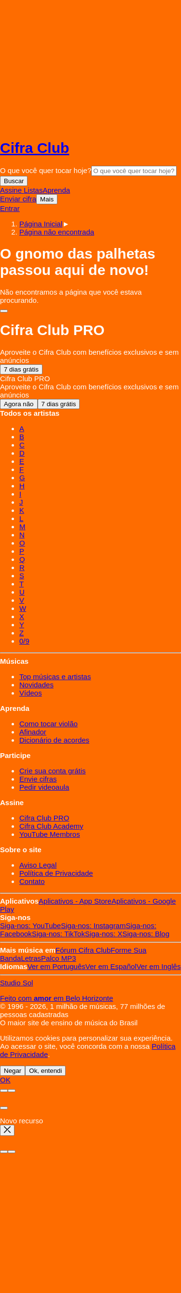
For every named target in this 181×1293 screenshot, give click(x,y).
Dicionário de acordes (54, 740)
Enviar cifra (18, 199)
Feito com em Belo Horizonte (56, 998)
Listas (33, 190)
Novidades (36, 685)
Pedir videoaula (44, 787)
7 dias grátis (21, 369)
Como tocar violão (48, 724)
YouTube (30, 925)
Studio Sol (16, 983)
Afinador (32, 732)
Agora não (19, 404)
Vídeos (30, 693)
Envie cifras (38, 779)
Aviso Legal (37, 865)
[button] (56, 232)
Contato (32, 881)
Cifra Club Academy (51, 826)
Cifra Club (34, 148)
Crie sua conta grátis (52, 771)
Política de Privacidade (56, 873)
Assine (12, 190)
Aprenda (56, 190)
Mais (47, 199)
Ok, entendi (45, 1070)
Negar (12, 1070)
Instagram (93, 925)
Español (111, 966)
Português (56, 966)
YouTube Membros (49, 834)
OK (5, 1080)
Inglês (159, 966)
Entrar (10, 208)
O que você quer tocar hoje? (45, 170)
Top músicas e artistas (55, 676)
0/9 (24, 641)
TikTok (58, 934)
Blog (145, 934)
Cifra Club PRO (44, 818)
